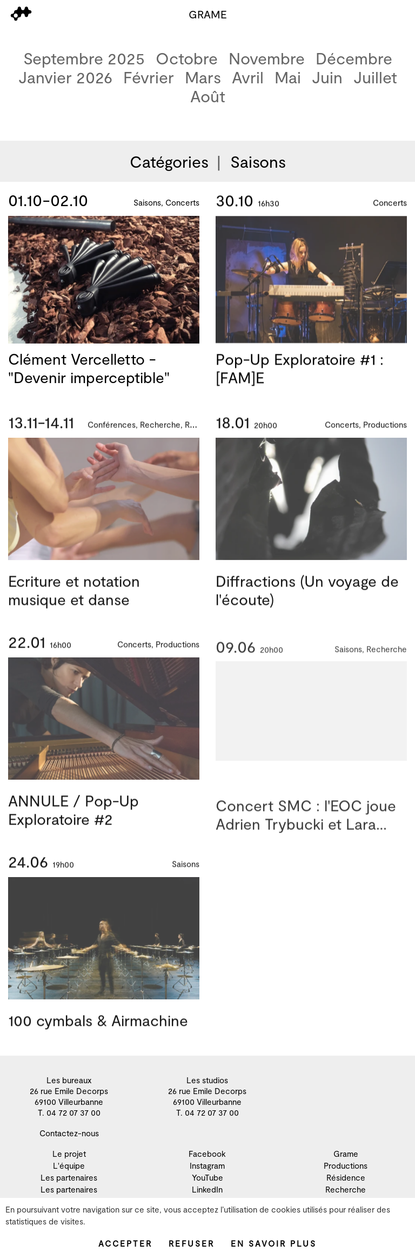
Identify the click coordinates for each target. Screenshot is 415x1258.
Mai (288, 77)
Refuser (192, 1243)
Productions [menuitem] (345, 1165)
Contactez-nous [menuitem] (69, 1133)
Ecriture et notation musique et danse (74, 602)
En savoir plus (274, 1243)
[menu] (21, 13)
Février (148, 77)
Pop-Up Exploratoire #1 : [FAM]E (300, 372)
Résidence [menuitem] (345, 1177)
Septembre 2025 (84, 58)
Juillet (375, 77)
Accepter (125, 1243)
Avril (248, 77)
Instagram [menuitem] (207, 1165)
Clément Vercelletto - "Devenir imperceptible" (89, 369)
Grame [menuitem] (345, 1153)
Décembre (354, 58)
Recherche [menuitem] (345, 1189)
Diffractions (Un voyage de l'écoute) (307, 602)
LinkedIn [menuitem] (207, 1189)
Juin (327, 77)
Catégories (169, 161)
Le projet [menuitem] (69, 1153)
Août (207, 96)
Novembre (267, 58)
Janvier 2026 (65, 77)
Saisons (258, 161)
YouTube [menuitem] (207, 1177)
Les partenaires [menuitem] (69, 1177)
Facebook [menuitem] (207, 1153)
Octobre (187, 58)
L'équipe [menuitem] (69, 1165)
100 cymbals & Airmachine (98, 1033)
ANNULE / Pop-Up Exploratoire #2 (73, 822)
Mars (203, 77)
